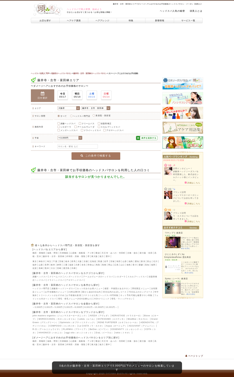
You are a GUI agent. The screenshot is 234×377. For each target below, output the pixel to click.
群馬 (73, 261)
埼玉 (49, 261)
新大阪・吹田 (146, 253)
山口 (122, 265)
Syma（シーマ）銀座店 (176, 278)
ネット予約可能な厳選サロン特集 (136, 295)
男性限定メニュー (140, 288)
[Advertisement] (117, 47)
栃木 (67, 261)
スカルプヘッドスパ (110, 127)
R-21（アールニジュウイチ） (46, 329)
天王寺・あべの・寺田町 (113, 253)
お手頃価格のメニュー (55, 292)
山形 (125, 261)
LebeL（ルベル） (87, 319)
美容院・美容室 (103, 115)
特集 (131, 20)
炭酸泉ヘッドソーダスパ (63, 288)
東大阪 (94, 256)
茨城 (61, 261)
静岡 (59, 265)
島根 (104, 265)
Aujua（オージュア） (116, 326)
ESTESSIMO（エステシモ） (112, 319)
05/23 (91, 95)
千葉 (55, 261)
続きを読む (185, 248)
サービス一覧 (188, 20)
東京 (34, 261)
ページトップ (194, 356)
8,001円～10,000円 (94, 307)
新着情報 (159, 20)
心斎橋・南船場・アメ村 (82, 253)
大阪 (80, 261)
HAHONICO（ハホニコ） (51, 333)
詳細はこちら (192, 183)
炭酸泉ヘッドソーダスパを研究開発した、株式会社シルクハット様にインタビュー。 (186, 175)
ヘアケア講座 (74, 20)
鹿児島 (66, 268)
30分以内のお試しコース (115, 292)
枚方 (102, 256)
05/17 (62, 95)
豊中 (108, 256)
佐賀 (34, 268)
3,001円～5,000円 (54, 307)
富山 (149, 261)
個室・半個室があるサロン (117, 288)
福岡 (153, 265)
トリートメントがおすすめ (51, 295)
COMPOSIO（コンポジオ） (63, 326)
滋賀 (71, 265)
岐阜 (53, 265)
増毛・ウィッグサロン (122, 299)
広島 (116, 265)
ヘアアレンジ (103, 20)
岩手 (106, 261)
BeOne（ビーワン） (100, 329)
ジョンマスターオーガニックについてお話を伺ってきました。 (186, 198)
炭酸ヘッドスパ (67, 123)
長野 (47, 265)
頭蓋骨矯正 (106, 123)
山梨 (41, 265)
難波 (98, 253)
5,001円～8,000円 (74, 307)
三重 (65, 265)
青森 (100, 261)
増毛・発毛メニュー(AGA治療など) (75, 299)
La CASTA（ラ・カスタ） (91, 326)
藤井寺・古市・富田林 (53, 256)
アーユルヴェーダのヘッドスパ (98, 277)
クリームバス (88, 123)
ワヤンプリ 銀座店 (174, 233)
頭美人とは (196, 11)
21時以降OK (74, 292)
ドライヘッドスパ (92, 130)
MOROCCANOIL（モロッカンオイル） (58, 319)
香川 (135, 265)
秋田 (119, 261)
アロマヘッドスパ (115, 130)
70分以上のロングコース (141, 292)
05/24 (106, 95)
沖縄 (73, 268)
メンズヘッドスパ (69, 130)
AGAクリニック (102, 299)
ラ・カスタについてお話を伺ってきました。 (186, 217)
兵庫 (77, 265)
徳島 (129, 265)
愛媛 (141, 265)
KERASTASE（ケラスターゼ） (127, 315)
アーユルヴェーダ (86, 127)
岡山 (110, 265)
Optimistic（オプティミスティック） (78, 322)
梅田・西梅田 (38, 253)
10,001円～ (111, 307)
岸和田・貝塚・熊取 (75, 256)
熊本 (47, 268)
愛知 (137, 261)
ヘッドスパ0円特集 (109, 295)
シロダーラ (65, 127)
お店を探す (45, 20)
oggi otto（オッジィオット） (79, 333)
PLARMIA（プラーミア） (75, 329)
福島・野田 (52, 253)
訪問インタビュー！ (182, 168)
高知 (147, 265)
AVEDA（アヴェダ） (100, 315)
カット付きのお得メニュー (90, 288)
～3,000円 (37, 307)
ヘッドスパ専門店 (81, 116)
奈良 (84, 265)
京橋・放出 (132, 253)
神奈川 (42, 261)
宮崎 (59, 268)
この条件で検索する (96, 155)
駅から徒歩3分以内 (91, 292)
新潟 (143, 261)
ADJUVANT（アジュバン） (142, 326)
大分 (53, 268)
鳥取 (98, 265)
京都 (86, 261)
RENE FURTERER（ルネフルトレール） (118, 322)
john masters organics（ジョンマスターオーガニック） (60, 315)
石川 (155, 261)
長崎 (41, 268)
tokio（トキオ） (123, 333)
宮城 (112, 261)
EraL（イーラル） (104, 333)
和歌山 (91, 265)
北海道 (93, 261)
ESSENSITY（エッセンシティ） (127, 329)
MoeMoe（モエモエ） (138, 319)
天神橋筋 (64, 253)
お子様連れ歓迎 (73, 295)
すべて (63, 116)
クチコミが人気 (90, 295)
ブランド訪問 (179, 192)
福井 (34, 265)
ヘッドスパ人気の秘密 (172, 11)
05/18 (77, 95)
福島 (131, 261)
